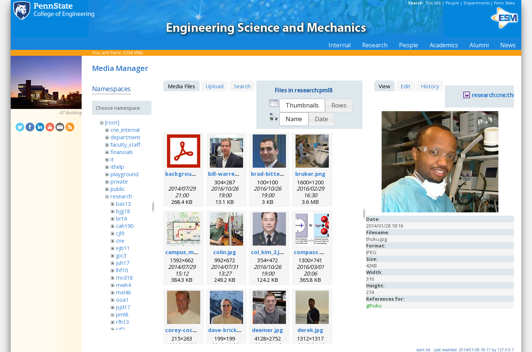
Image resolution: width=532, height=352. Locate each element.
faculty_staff (125, 144)
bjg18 (123, 211)
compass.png (312, 252)
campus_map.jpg (187, 252)
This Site (433, 3)
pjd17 (123, 307)
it (112, 159)
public (117, 188)
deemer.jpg (267, 330)
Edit (405, 86)
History (430, 86)
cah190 (124, 225)
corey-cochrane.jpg (191, 330)
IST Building (70, 112)
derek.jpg (310, 330)
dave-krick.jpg (227, 330)
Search (242, 86)
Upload (214, 86)
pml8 (122, 314)
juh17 (122, 262)
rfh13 (122, 321)
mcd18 (124, 277)
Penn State (504, 3)
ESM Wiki (133, 52)
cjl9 (120, 233)
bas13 (123, 203)
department (125, 137)
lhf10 (122, 270)
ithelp (117, 166)
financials (121, 152)
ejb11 (123, 248)
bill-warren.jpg (228, 173)
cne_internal (125, 129)
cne (120, 240)
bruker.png (310, 173)
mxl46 (123, 292)
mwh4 (123, 284)
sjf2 (120, 329)
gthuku (374, 305)
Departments (477, 3)
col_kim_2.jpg (268, 252)
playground (124, 174)
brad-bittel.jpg (271, 173)
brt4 (121, 218)
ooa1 (122, 299)
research (121, 196)
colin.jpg (224, 252)
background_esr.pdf (192, 173)
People (452, 3)
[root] (112, 122)
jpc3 (121, 255)
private (119, 181)
